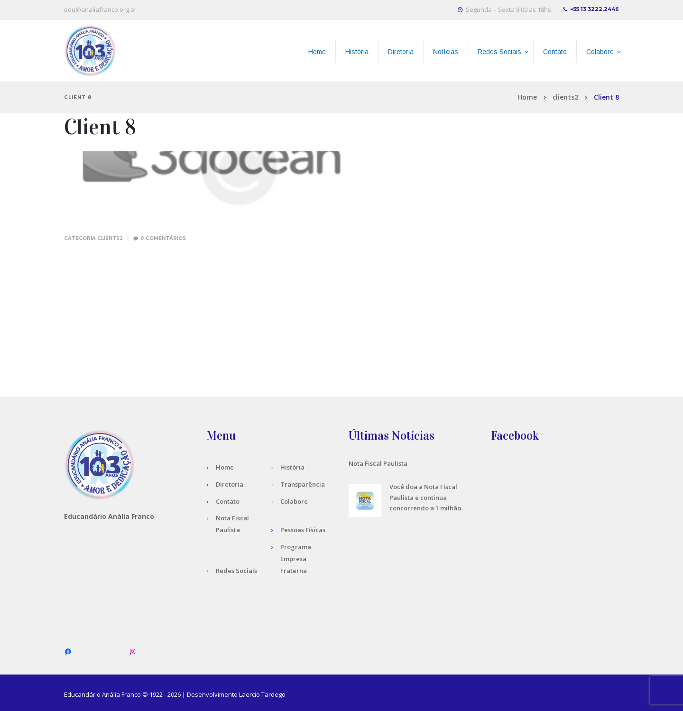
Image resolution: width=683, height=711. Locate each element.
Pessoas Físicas (302, 530)
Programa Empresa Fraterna (295, 559)
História (292, 467)
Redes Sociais (236, 570)
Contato (228, 501)
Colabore (294, 501)
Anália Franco (121, 694)
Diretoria (229, 484)
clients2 (565, 97)
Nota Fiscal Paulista (378, 463)
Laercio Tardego (262, 694)
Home (527, 97)
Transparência (302, 484)
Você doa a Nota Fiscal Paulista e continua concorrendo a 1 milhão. (425, 497)
